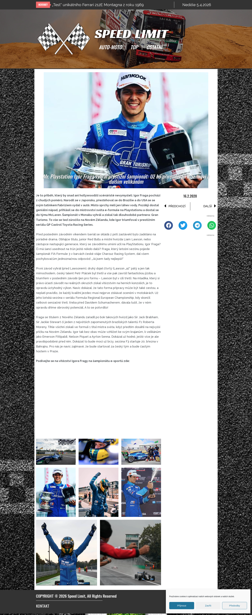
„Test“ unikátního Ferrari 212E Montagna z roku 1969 (98, 4)
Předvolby (234, 605)
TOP (134, 47)
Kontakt (42, 607)
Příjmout (181, 605)
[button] (168, 225)
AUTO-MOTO (110, 47)
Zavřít (208, 605)
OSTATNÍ (154, 47)
